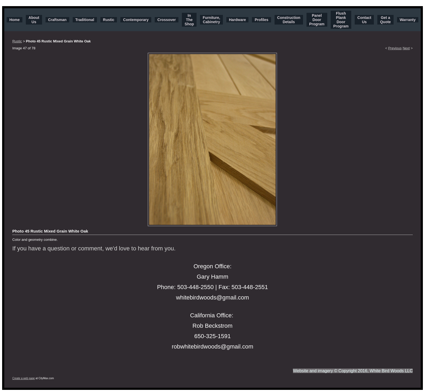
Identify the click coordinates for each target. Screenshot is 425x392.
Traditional (84, 20)
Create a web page (23, 378)
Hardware (237, 20)
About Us (33, 19)
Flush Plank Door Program (341, 19)
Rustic (109, 20)
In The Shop (189, 19)
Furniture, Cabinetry (211, 19)
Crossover (166, 20)
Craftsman (57, 20)
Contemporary (136, 20)
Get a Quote (385, 19)
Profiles (261, 20)
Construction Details (288, 19)
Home (14, 20)
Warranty (408, 20)
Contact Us (364, 19)
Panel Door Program (317, 19)
